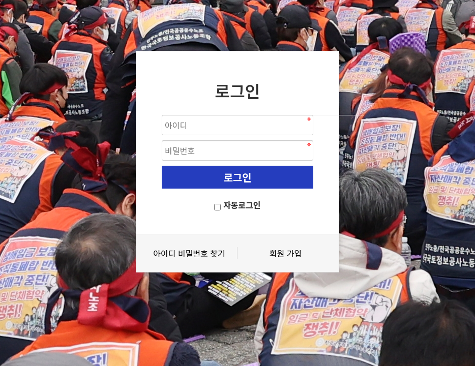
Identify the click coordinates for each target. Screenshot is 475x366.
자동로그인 (242, 205)
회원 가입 (286, 253)
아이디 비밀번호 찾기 (189, 253)
